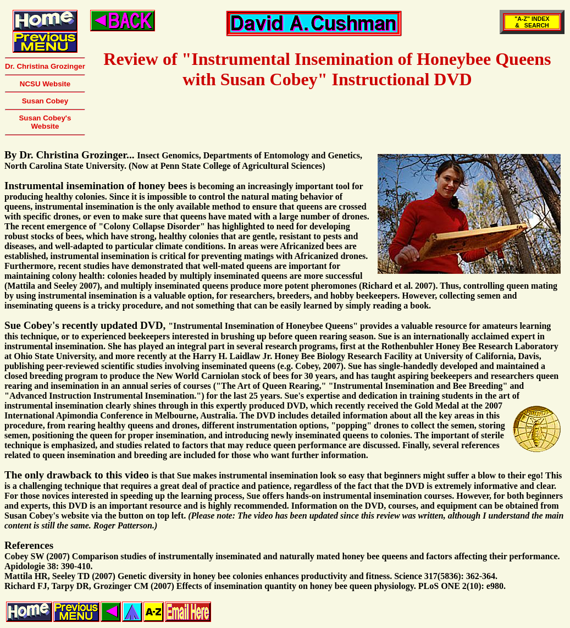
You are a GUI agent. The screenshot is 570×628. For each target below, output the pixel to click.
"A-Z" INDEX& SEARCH (531, 22)
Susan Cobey (45, 101)
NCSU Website (45, 84)
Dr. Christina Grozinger (45, 66)
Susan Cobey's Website (45, 122)
